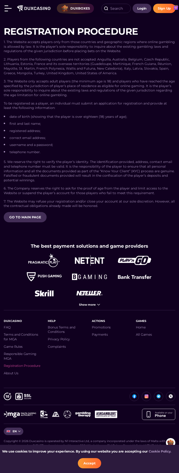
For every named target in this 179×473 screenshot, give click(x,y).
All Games (144, 334)
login (142, 8)
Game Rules (13, 347)
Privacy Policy (59, 339)
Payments (100, 334)
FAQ (7, 327)
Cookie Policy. (160, 451)
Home (141, 327)
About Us (11, 373)
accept (89, 463)
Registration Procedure (22, 366)
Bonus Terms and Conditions (61, 329)
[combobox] (116, 8)
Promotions (101, 327)
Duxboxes (75, 8)
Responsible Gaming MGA (20, 356)
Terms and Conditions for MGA (21, 336)
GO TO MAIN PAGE (25, 217)
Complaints (57, 347)
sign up (164, 8)
